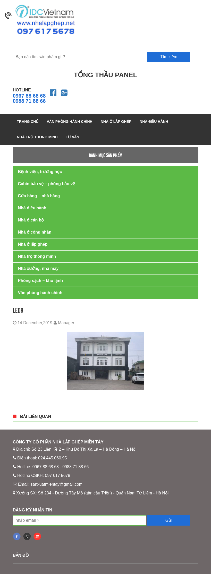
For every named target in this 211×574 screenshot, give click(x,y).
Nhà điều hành (154, 121)
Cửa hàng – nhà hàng (39, 196)
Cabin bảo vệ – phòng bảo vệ (46, 184)
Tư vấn (72, 137)
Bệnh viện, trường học (40, 171)
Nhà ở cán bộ (31, 220)
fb (17, 536)
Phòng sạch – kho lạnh (40, 280)
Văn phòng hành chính (69, 121)
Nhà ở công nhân (35, 232)
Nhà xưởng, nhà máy (38, 268)
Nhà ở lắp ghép (116, 121)
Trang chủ (28, 121)
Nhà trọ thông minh (37, 137)
